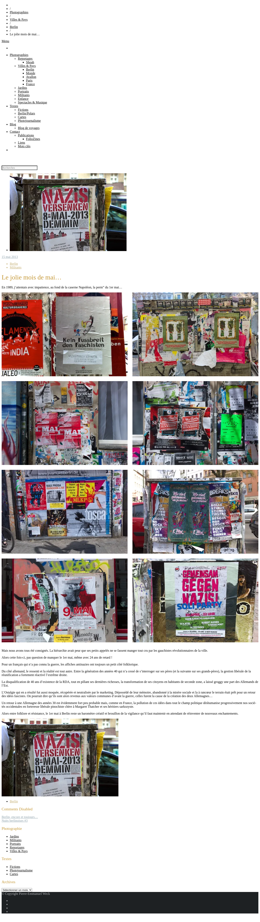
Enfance (23, 98)
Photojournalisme (29, 120)
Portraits (23, 91)
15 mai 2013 (10, 257)
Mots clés (24, 146)
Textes (14, 106)
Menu (5, 41)
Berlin (14, 27)
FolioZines (33, 139)
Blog (13, 124)
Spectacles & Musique (32, 102)
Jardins (22, 88)
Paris (29, 80)
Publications (26, 135)
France (30, 84)
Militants (24, 95)
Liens (21, 142)
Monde (30, 73)
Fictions (23, 109)
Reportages (25, 58)
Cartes (22, 117)
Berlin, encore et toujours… (20, 817)
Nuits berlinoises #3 (15, 820)
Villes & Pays (19, 19)
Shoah (30, 62)
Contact (15, 131)
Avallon (31, 77)
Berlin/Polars (26, 113)
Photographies (19, 12)
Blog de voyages (29, 128)
